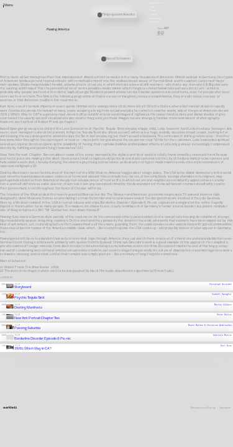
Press (153, 10)
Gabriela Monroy (222, 335)
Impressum (225, 408)
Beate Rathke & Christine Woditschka (210, 324)
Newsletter (156, 2)
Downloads (155, 18)
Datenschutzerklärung (203, 408)
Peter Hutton (224, 315)
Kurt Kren (226, 345)
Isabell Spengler (222, 294)
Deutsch (154, 21)
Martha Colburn (223, 304)
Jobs (152, 7)
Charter (154, 14)
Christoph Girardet (220, 283)
